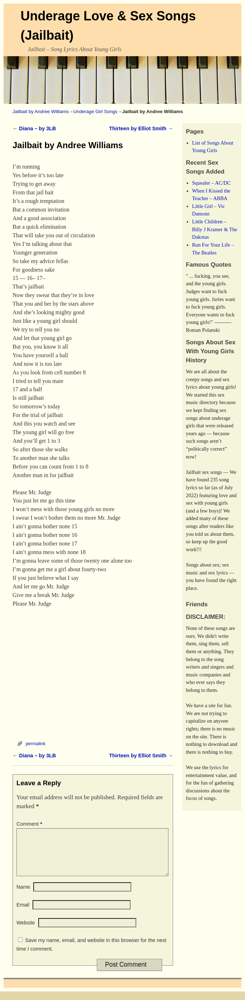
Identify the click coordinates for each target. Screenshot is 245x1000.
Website (25, 931)
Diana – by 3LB (34, 128)
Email (22, 913)
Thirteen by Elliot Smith (141, 128)
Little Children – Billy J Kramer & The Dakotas (214, 229)
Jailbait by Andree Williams (41, 111)
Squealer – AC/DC (211, 183)
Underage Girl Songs (95, 111)
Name (23, 895)
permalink (35, 743)
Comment (30, 824)
